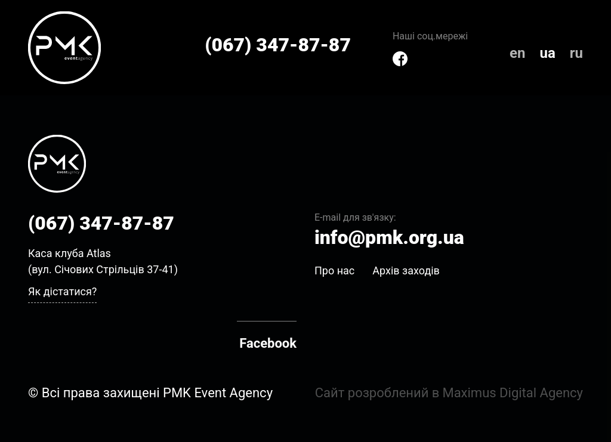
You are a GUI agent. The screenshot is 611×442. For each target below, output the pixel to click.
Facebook (268, 343)
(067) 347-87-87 (278, 44)
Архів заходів (406, 270)
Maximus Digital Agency (512, 392)
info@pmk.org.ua (389, 237)
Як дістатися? (62, 291)
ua (547, 53)
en (517, 53)
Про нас (334, 270)
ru (576, 53)
